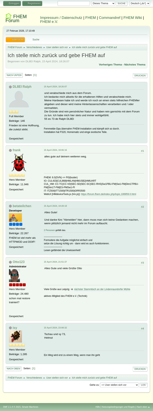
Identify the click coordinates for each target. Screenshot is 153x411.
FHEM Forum (16, 18)
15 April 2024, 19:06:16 (55, 150)
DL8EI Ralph (22, 86)
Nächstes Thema (134, 64)
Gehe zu (94, 385)
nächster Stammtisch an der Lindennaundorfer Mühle (102, 289)
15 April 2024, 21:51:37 (55, 262)
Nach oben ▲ (143, 407)
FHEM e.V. (49, 21)
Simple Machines (30, 407)
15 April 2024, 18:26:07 (55, 86)
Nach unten (14, 75)
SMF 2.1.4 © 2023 (12, 407)
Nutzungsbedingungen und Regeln (118, 407)
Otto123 (19, 262)
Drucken (139, 75)
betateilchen (22, 206)
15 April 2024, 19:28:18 (55, 206)
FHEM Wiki (132, 18)
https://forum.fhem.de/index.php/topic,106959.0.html (108, 194)
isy (15, 327)
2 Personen (49, 230)
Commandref (109, 18)
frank (17, 150)
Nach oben (13, 368)
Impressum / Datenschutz (61, 18)
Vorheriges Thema (110, 64)
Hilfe (98, 407)
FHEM (90, 18)
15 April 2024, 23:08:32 (55, 327)
